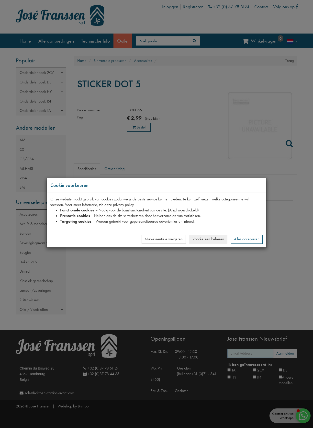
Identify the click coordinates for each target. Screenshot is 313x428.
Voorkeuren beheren (208, 239)
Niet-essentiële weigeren (164, 239)
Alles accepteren (246, 239)
